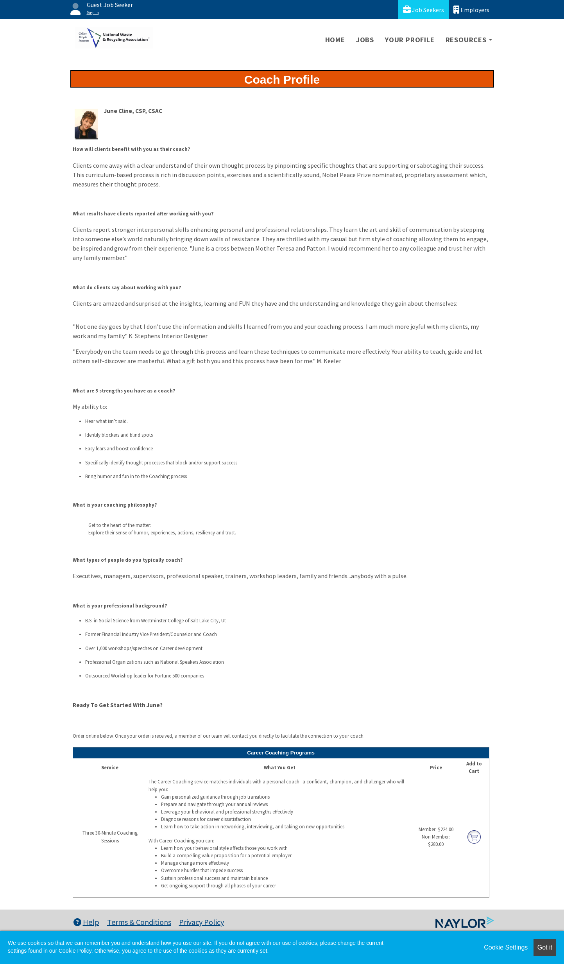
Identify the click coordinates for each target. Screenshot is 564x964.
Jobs (365, 39)
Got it (544, 947)
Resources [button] (466, 39)
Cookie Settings (506, 947)
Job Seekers (423, 9)
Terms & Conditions (139, 922)
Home (335, 39)
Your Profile (410, 39)
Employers (471, 9)
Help (86, 922)
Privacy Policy (201, 922)
